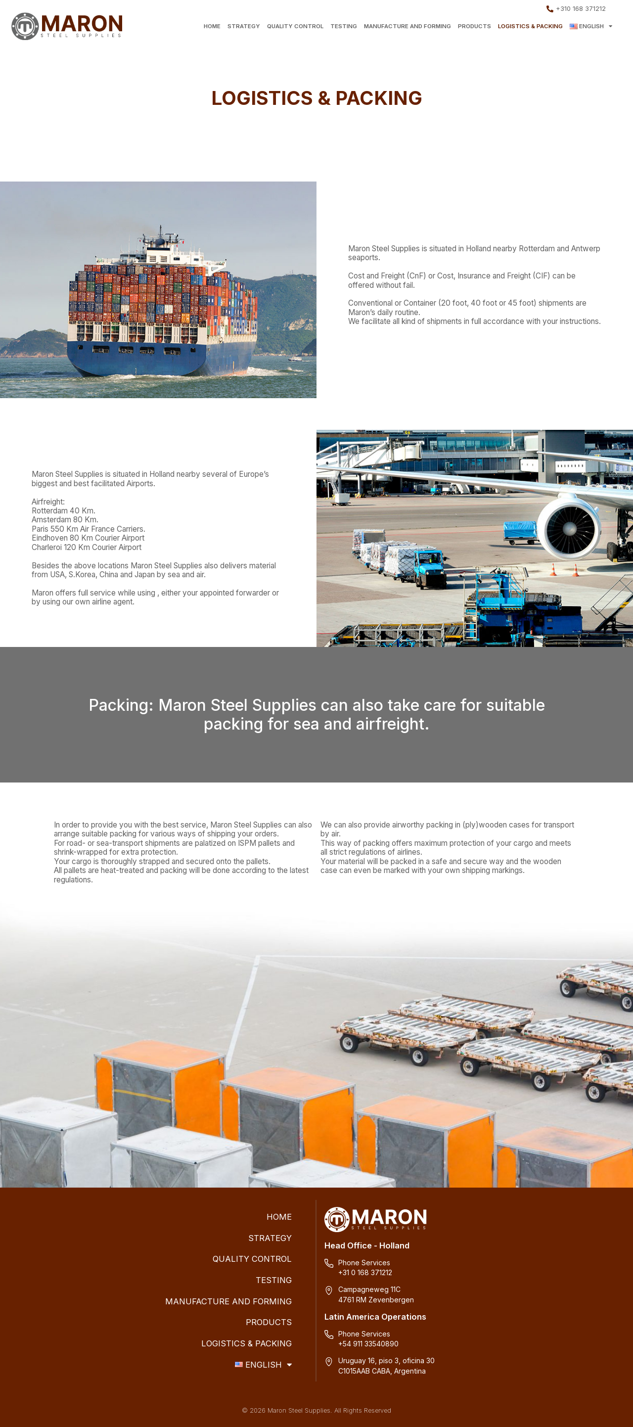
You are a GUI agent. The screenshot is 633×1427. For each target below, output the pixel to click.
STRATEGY (243, 26)
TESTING (343, 26)
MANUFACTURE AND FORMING (407, 26)
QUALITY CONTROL (295, 26)
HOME (212, 26)
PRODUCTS (474, 26)
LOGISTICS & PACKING (530, 26)
